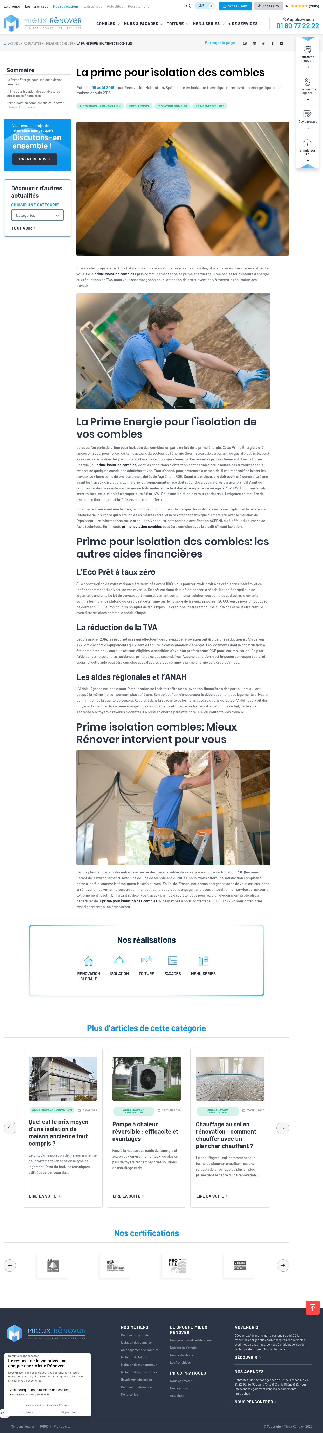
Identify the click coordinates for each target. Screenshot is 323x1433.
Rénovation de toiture (136, 1387)
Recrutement (138, 6)
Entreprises (93, 6)
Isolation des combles (136, 1342)
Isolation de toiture (134, 1357)
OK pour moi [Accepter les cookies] (69, 1412)
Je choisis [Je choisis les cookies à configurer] (26, 1412)
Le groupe (12, 6)
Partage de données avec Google (30, 1394)
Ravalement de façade (136, 1379)
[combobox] (37, 215)
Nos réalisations (66, 6)
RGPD (44, 1426)
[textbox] (28, 215)
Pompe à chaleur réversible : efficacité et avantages (145, 1131)
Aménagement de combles (140, 1350)
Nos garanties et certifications (191, 1340)
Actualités (115, 6)
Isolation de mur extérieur (139, 1372)
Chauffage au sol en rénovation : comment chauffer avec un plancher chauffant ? (226, 1134)
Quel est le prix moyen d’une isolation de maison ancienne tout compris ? (59, 1132)
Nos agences (179, 1388)
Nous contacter (181, 1381)
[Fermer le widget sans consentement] (23, 1356)
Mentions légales (23, 1426)
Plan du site (62, 1426)
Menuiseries (129, 1394)
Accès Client (235, 6)
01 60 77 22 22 (297, 25)
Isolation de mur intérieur (139, 1365)
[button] (282, 1128)
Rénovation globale (135, 1335)
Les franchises (36, 6)
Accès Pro (268, 6)
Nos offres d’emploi (184, 1347)
